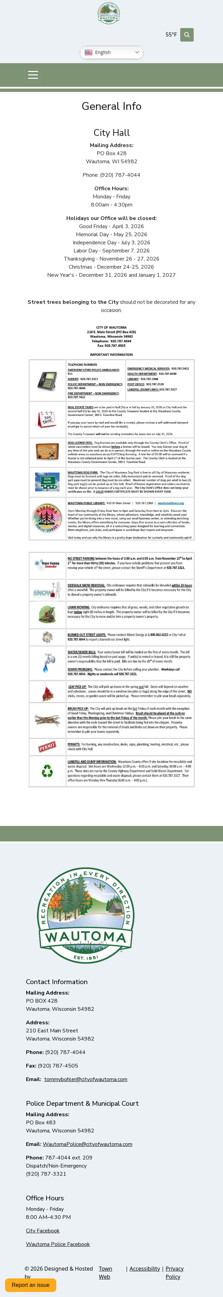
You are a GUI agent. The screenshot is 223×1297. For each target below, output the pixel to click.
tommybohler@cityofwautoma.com (85, 1079)
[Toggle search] (187, 35)
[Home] (108, 13)
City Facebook (43, 1230)
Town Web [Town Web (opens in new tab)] (106, 1272)
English (98, 52)
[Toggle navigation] (33, 75)
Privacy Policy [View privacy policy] (175, 1272)
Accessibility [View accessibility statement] (145, 1268)
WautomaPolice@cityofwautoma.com (87, 1144)
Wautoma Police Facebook (58, 1244)
